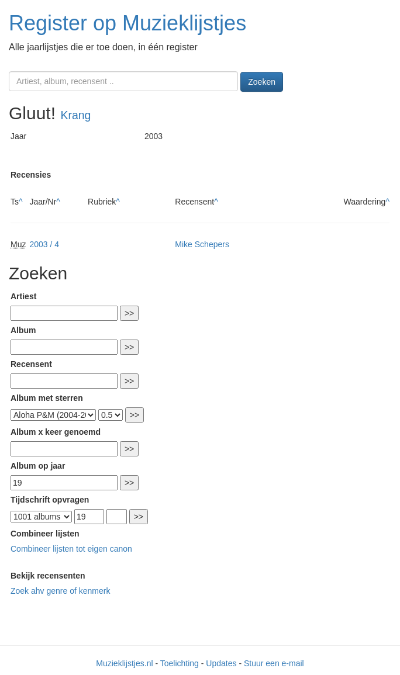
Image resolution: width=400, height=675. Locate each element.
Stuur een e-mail (274, 663)
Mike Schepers (202, 244)
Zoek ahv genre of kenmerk (60, 591)
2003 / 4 (44, 244)
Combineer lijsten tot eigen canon (71, 548)
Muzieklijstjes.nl (124, 663)
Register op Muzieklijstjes (127, 23)
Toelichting (179, 663)
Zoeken (261, 81)
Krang (75, 115)
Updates (221, 663)
